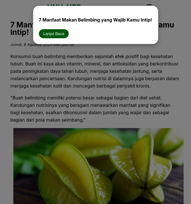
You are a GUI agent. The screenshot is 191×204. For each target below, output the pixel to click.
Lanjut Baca (53, 33)
